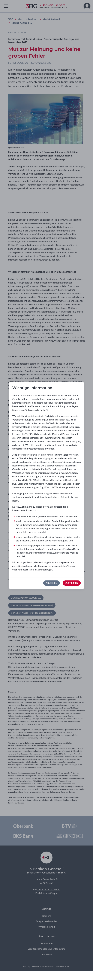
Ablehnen (51, 583)
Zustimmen (71, 583)
